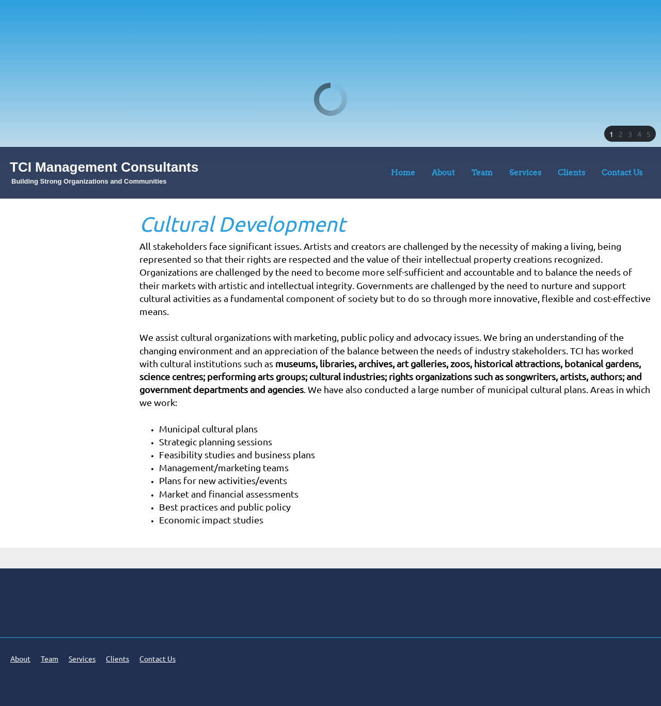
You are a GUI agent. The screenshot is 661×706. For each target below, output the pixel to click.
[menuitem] (403, 175)
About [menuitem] (20, 659)
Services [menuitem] (82, 659)
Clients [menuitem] (117, 659)
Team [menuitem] (49, 659)
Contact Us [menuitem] (157, 659)
